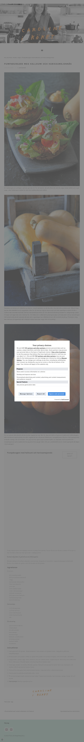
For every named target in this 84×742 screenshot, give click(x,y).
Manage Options (26, 394)
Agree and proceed (56, 394)
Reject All (41, 394)
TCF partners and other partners (35, 348)
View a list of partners (58, 352)
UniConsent (65, 399)
